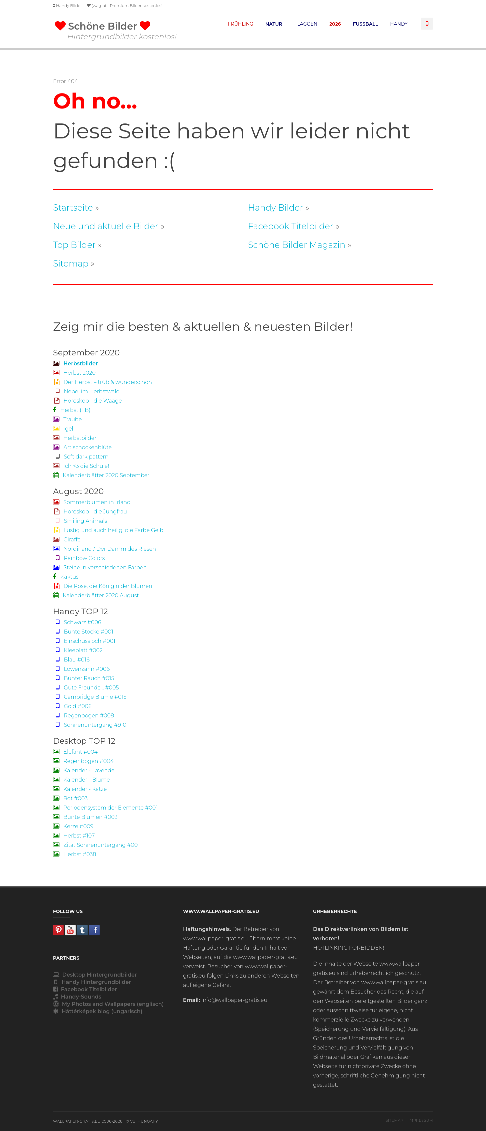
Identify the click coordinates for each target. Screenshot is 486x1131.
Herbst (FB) (71, 410)
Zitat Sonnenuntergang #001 (96, 845)
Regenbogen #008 (83, 715)
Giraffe (67, 539)
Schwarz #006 (77, 622)
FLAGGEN (305, 24)
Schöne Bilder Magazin (296, 245)
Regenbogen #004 (83, 761)
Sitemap (70, 263)
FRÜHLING (240, 24)
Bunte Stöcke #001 (83, 632)
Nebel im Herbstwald (86, 391)
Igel (63, 429)
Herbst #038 (74, 854)
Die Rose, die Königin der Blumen (102, 586)
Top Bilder (74, 245)
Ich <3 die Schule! (81, 466)
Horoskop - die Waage (87, 401)
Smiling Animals (80, 521)
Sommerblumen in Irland (92, 502)
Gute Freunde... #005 (86, 687)
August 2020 (78, 491)
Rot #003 (70, 798)
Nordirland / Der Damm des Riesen (104, 549)
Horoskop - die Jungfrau (90, 511)
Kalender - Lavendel (84, 770)
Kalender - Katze (80, 789)
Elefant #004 (75, 752)
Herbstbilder (75, 438)
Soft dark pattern (80, 457)
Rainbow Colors (79, 558)
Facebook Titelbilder (290, 226)
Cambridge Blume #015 (89, 697)
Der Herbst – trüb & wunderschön (102, 382)
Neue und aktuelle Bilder (105, 226)
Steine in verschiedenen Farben (100, 567)
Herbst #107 (74, 836)
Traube (67, 419)
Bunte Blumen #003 (85, 817)
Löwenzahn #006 (81, 669)
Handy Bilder (67, 5)
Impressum (420, 1120)
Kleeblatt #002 (78, 650)
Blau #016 (71, 660)
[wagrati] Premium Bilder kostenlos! (124, 5)
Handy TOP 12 (80, 611)
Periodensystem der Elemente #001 (105, 808)
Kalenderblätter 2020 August (96, 595)
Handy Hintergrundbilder (92, 982)
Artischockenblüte (82, 447)
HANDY (399, 24)
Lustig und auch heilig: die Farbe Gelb (108, 530)
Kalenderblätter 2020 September (101, 475)
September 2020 (86, 352)
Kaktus (66, 577)
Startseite (73, 207)
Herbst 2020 (74, 373)
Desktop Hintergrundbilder (95, 975)
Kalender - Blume (81, 780)
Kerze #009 (73, 826)
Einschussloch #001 (84, 641)
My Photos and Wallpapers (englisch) (108, 1004)
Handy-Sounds (77, 997)
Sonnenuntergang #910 (89, 725)
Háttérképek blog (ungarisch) (97, 1011)
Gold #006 (72, 706)
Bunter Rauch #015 (83, 678)
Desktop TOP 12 (84, 741)
